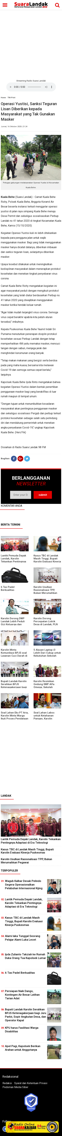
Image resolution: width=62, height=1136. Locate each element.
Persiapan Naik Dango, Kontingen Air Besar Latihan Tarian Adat (22, 994)
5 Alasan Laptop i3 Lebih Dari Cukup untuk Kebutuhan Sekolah (47, 652)
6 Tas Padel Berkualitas (8, 588)
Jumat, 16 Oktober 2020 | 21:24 (14, 126)
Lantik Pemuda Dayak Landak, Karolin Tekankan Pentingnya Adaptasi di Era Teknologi (13, 561)
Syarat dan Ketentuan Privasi (30, 1083)
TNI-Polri (11, 98)
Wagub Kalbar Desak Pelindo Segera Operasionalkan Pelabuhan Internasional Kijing (23, 884)
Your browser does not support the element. (31, 86)
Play (52, 1126)
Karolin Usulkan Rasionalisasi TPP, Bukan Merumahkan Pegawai (45, 591)
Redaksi (7, 1083)
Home (3, 98)
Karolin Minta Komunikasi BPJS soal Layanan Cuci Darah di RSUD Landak (14, 654)
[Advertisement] (31, 44)
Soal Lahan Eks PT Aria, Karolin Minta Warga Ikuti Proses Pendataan (14, 715)
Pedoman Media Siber (15, 1087)
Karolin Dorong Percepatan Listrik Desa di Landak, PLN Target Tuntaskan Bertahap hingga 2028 (47, 624)
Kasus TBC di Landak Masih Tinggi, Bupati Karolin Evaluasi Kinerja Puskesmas (47, 560)
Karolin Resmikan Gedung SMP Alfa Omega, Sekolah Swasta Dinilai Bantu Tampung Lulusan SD (46, 687)
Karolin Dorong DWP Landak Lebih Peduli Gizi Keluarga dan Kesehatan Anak (13, 623)
